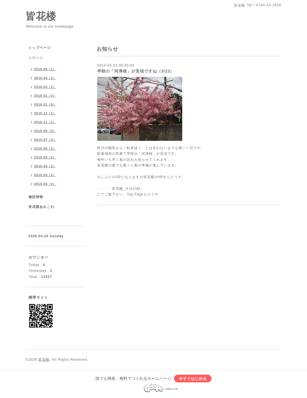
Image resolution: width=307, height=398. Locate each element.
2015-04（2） (45, 166)
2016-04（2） (45, 78)
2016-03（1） (45, 86)
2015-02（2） (45, 183)
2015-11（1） (45, 122)
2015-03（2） (45, 175)
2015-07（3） (45, 139)
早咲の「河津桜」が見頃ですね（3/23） (135, 71)
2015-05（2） (45, 157)
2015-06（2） (45, 148)
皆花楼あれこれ (41, 207)
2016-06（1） (45, 69)
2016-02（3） (45, 95)
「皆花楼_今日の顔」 (126, 189)
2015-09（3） (45, 131)
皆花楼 (41, 16)
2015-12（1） (45, 113)
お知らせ (35, 58)
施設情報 (35, 197)
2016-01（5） (45, 104)
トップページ (39, 48)
